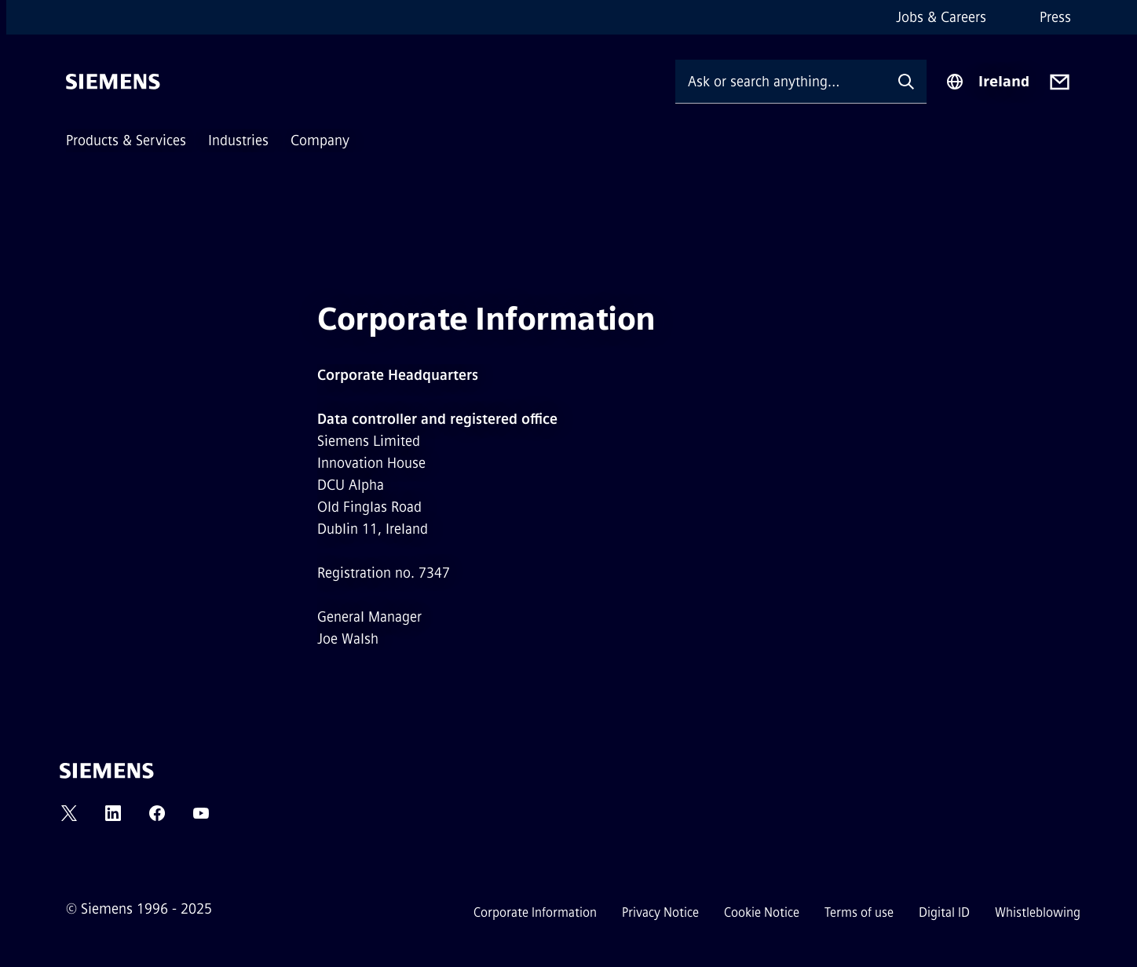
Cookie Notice (761, 912)
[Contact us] (1059, 82)
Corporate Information (535, 912)
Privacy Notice (660, 912)
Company (320, 140)
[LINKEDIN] (113, 818)
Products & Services (126, 140)
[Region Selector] (987, 81)
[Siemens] (113, 81)
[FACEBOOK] (157, 818)
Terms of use (859, 912)
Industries (238, 140)
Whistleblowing (1037, 912)
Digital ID (944, 912)
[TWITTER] (69, 818)
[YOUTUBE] (201, 818)
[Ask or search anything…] (780, 81)
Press (1055, 17)
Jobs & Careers (941, 17)
